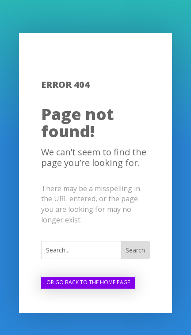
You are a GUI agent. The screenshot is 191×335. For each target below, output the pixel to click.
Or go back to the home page (88, 282)
